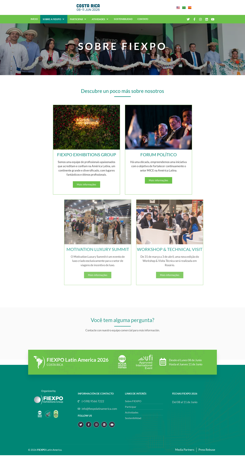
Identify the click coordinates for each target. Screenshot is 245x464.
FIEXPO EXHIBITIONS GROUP (79, 163)
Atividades (100, 21)
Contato (142, 21)
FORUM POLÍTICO (152, 163)
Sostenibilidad (123, 21)
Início (34, 21)
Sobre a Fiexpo (54, 21)
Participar (78, 21)
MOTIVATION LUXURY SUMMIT (145, 258)
